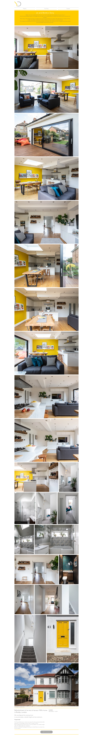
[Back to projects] (46, 732)
